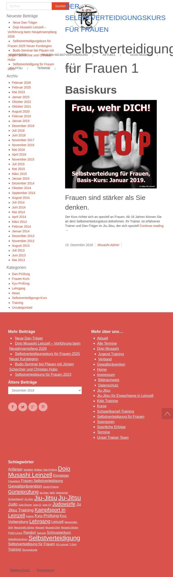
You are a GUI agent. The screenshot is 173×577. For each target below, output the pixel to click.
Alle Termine (107, 343)
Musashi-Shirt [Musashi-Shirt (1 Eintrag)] (53, 527)
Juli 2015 (18, 164)
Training (17, 303)
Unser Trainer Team (113, 437)
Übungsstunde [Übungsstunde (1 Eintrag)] (29, 549)
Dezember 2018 (23, 126)
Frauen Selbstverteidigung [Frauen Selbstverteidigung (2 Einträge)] (42, 481)
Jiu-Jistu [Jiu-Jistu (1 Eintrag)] (28, 499)
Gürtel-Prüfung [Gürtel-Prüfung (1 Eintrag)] (51, 486)
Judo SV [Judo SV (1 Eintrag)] (46, 504)
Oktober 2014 (21, 188)
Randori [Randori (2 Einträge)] (29, 532)
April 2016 (19, 154)
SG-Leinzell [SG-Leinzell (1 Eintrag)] (62, 544)
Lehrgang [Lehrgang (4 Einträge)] (39, 521)
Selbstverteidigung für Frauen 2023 (43, 374)
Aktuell (102, 338)
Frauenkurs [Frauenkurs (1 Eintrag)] (14, 481)
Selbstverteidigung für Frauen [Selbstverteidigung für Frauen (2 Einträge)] (31, 544)
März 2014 (19, 222)
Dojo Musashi (108, 349)
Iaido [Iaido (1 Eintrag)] (52, 492)
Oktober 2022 (21, 102)
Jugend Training (111, 354)
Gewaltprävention (111, 364)
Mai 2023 (18, 92)
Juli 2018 (18, 130)
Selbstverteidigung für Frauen (120, 417)
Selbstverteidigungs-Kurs (29, 298)
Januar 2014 (21, 231)
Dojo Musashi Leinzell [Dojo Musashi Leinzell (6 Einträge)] (39, 471)
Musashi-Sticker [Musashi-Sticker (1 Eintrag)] (69, 527)
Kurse (102, 406)
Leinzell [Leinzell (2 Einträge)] (57, 522)
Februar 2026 (21, 82)
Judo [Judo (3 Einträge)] (13, 504)
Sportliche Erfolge (111, 427)
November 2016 (23, 145)
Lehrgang (18, 288)
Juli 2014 (18, 202)
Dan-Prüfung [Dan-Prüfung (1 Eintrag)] (50, 469)
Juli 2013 (18, 250)
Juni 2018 (19, 135)
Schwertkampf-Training (115, 411)
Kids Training (107, 401)
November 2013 (23, 241)
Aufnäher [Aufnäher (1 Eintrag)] (28, 469)
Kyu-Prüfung (21, 283)
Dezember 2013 (23, 236)
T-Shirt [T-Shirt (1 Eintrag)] (72, 544)
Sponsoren (105, 422)
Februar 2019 (21, 116)
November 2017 (23, 140)
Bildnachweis (108, 380)
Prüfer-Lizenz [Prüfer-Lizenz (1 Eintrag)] (15, 533)
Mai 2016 (18, 150)
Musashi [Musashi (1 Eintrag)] (39, 527)
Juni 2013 (19, 255)
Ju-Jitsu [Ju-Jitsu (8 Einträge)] (69, 497)
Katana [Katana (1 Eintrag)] (30, 516)
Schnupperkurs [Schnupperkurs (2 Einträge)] (59, 532)
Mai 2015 (18, 169)
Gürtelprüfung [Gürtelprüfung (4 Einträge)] (23, 492)
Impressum (106, 375)
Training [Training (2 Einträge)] (14, 549)
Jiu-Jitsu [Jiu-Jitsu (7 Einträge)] (45, 497)
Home (102, 369)
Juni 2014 (19, 207)
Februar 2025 (21, 87)
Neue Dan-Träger (25, 22)
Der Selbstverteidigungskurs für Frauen (115, 17)
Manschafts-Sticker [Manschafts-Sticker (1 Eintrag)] (24, 527)
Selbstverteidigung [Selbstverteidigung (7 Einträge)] (54, 537)
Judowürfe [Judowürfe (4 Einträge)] (63, 504)
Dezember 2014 (23, 183)
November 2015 (23, 159)
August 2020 (21, 111)
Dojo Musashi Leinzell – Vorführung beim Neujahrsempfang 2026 (32, 31)
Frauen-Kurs (21, 279)
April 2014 (19, 217)
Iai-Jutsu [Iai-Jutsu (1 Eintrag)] (44, 492)
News (16, 293)
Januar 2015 (21, 178)
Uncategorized (22, 307)
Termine (103, 432)
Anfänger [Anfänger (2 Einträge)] (15, 469)
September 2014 (23, 193)
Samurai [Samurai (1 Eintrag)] (41, 533)
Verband (105, 359)
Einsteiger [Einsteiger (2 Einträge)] (61, 475)
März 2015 (19, 174)
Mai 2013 (18, 260)
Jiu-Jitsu (103, 390)
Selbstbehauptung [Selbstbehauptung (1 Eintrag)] (17, 539)
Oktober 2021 (21, 106)
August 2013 (21, 245)
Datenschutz (108, 385)
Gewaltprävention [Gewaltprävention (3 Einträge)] (25, 486)
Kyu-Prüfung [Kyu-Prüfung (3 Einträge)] (47, 515)
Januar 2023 (21, 97)
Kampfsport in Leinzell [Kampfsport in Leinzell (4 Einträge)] (37, 512)
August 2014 (21, 197)
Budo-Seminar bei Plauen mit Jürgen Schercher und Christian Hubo (31, 55)
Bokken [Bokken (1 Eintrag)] (38, 469)
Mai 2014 (18, 212)
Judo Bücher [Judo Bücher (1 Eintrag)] (25, 504)
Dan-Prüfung (21, 274)
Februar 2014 (21, 226)
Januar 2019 (21, 121)
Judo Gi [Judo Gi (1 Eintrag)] (37, 504)
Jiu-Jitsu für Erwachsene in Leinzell (125, 396)
